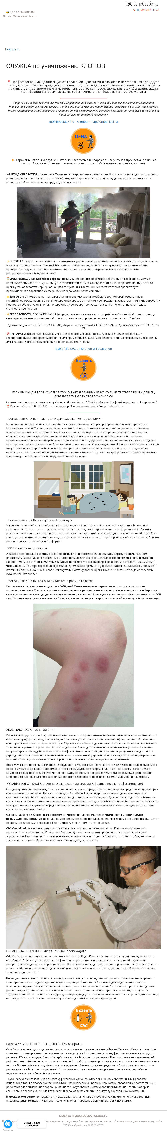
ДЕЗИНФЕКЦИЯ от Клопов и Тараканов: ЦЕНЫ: (83, 139)
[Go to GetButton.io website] (8, 1130)
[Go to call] (8, 1124)
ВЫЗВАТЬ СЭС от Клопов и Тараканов (83, 366)
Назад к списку (12, 49)
